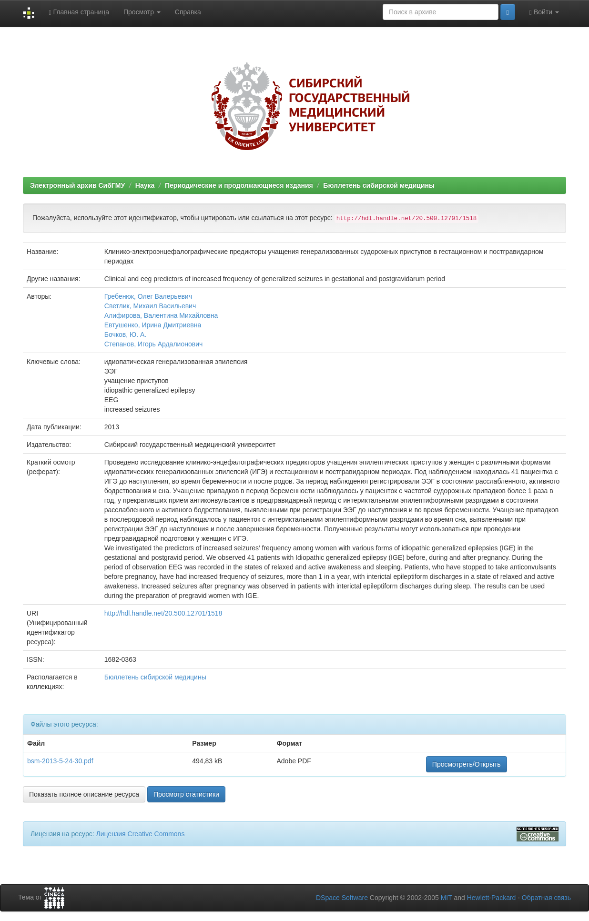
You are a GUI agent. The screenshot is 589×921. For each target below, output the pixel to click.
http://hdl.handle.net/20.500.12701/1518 (163, 613)
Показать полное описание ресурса (84, 794)
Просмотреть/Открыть (466, 764)
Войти (544, 12)
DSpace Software (342, 897)
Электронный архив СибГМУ (77, 185)
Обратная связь (546, 897)
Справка (188, 12)
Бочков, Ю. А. (125, 334)
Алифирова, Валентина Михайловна (161, 315)
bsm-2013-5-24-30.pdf (60, 761)
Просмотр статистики (186, 794)
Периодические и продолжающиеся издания (239, 185)
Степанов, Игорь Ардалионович (153, 344)
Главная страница (79, 12)
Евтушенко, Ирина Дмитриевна (152, 325)
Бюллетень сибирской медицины (379, 185)
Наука (144, 185)
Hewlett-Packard (491, 897)
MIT (446, 897)
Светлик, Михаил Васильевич (150, 306)
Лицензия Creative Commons (140, 834)
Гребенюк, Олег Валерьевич (148, 296)
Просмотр (142, 12)
